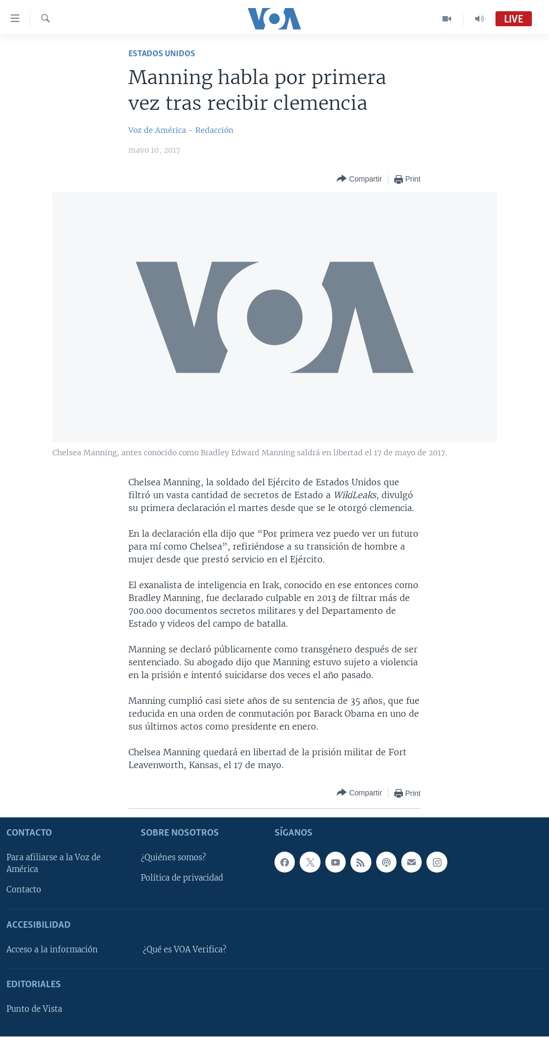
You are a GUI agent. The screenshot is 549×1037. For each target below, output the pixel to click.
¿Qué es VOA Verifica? (184, 950)
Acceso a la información (52, 950)
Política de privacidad (182, 878)
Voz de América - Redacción (180, 130)
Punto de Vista (34, 1010)
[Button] (359, 179)
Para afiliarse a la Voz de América (53, 864)
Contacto (23, 890)
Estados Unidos (161, 53)
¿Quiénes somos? (173, 858)
